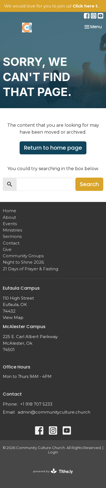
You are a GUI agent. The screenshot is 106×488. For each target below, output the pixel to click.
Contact (11, 243)
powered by (53, 471)
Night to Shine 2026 (23, 262)
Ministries (12, 230)
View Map (13, 317)
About (9, 217)
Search (89, 184)
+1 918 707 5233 (36, 404)
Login (53, 452)
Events (10, 223)
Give (7, 249)
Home (9, 210)
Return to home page (53, 148)
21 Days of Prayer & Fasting (30, 268)
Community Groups (23, 255)
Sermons (12, 236)
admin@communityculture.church (54, 412)
